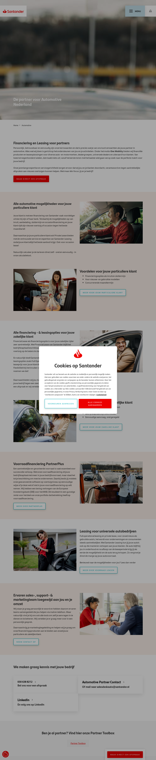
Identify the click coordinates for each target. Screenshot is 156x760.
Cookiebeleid (101, 394)
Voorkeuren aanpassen (61, 403)
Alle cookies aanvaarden (95, 403)
